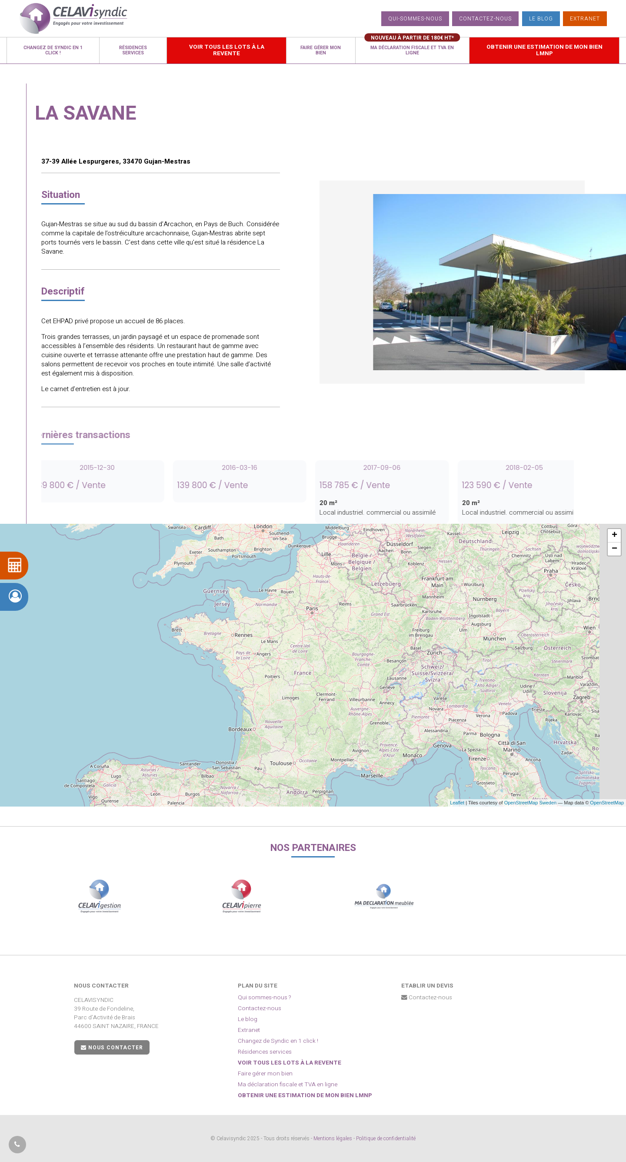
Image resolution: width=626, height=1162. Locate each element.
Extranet (585, 19)
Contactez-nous (485, 19)
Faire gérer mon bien (265, 1073)
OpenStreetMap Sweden (530, 802)
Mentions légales (332, 1138)
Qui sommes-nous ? (264, 997)
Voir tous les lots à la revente (289, 1062)
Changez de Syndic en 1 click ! (278, 1041)
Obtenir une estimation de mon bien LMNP (305, 1095)
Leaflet (457, 802)
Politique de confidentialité (386, 1138)
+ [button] (614, 535)
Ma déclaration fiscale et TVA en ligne (287, 1084)
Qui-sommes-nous (415, 19)
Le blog (541, 19)
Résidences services (265, 1052)
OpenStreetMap (607, 802)
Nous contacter (112, 1047)
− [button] (614, 549)
